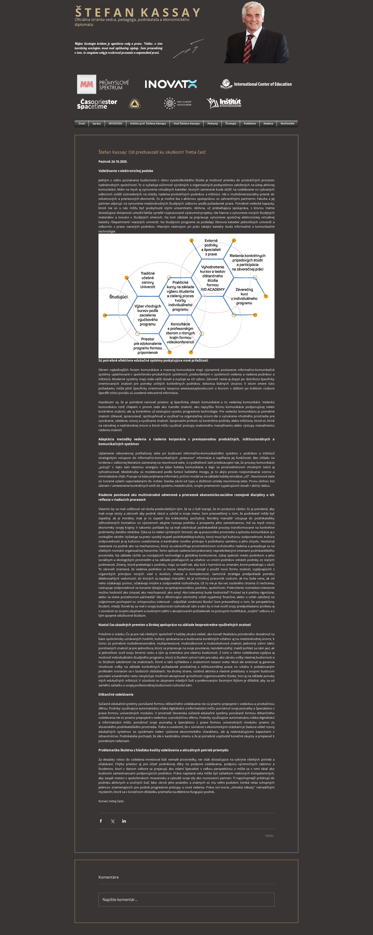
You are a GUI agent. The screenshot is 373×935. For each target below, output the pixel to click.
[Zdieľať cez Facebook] (100, 821)
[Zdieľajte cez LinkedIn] (124, 821)
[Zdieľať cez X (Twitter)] (112, 821)
